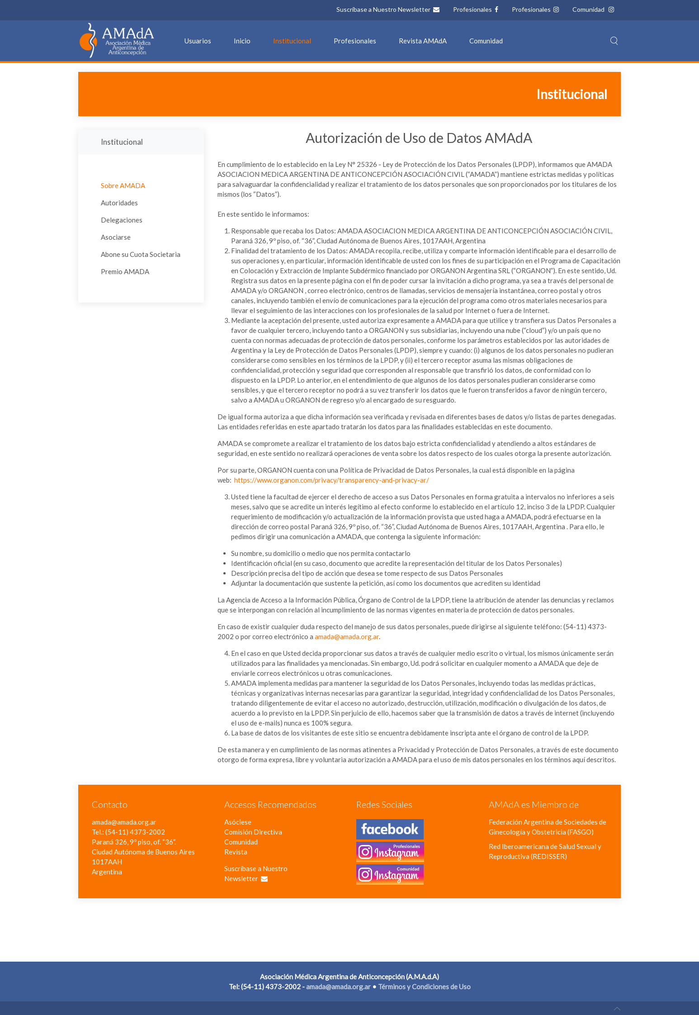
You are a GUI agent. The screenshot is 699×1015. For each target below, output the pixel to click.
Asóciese (237, 822)
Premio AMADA (125, 271)
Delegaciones (121, 220)
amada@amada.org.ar (347, 636)
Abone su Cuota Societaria (140, 254)
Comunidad (589, 9)
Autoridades (119, 203)
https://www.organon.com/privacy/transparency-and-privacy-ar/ (331, 480)
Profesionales (473, 9)
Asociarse (116, 237)
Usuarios (197, 41)
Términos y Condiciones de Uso (424, 986)
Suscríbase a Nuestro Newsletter (384, 9)
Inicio (242, 41)
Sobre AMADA (123, 185)
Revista (235, 852)
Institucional (292, 41)
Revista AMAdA (423, 41)
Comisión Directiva (253, 832)
